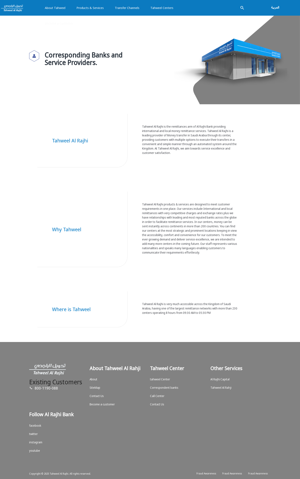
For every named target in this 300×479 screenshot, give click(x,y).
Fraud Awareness (206, 473)
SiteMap (95, 388)
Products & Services (90, 8)
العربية (275, 7)
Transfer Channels (127, 8)
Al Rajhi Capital (220, 379)
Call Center (157, 396)
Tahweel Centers (161, 8)
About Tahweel (55, 8)
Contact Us (97, 396)
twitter (33, 434)
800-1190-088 (46, 388)
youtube (34, 451)
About (93, 379)
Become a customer (102, 404)
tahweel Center (160, 379)
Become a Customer (59, 23)
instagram (35, 442)
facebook (35, 425)
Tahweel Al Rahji (220, 388)
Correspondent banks (164, 388)
